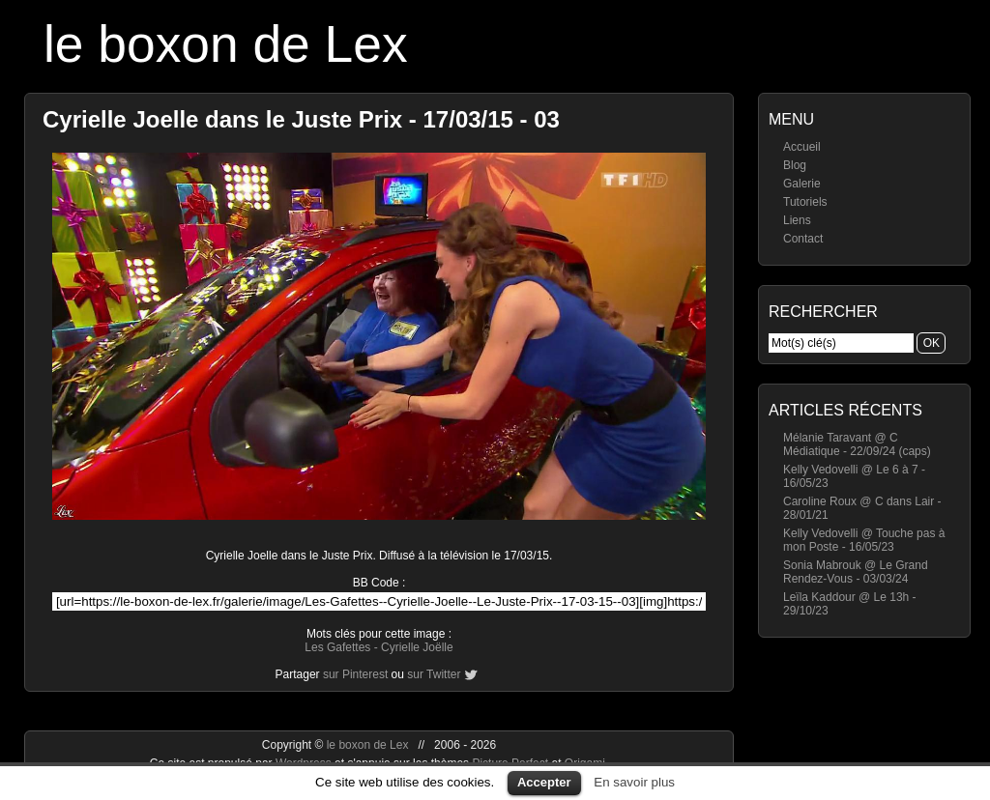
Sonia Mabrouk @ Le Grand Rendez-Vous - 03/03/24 (855, 572)
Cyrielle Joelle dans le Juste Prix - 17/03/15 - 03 (301, 119)
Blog (794, 165)
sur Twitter (433, 674)
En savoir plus (634, 782)
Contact (803, 238)
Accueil (802, 147)
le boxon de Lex (226, 43)
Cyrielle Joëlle (417, 647)
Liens (797, 220)
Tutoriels (805, 202)
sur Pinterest (355, 674)
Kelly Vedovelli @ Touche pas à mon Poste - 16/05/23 (864, 540)
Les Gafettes (337, 647)
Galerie (802, 183)
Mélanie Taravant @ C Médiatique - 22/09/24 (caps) (857, 444)
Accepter (544, 782)
